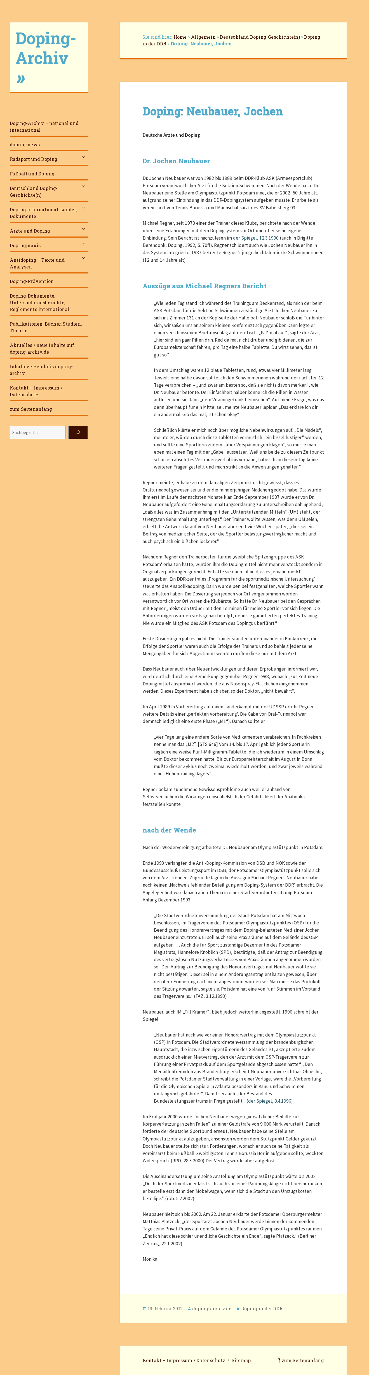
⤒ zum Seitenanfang (301, 1360)
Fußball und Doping (32, 174)
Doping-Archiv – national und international (44, 126)
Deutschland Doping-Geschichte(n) (34, 191)
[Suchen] (78, 432)
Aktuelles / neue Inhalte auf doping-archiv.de (42, 348)
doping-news (25, 144)
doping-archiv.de (211, 1308)
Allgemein (203, 37)
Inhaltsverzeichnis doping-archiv (41, 369)
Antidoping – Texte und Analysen (37, 263)
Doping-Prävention (32, 281)
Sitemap (241, 1360)
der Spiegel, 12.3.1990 (256, 238)
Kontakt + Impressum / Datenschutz (36, 391)
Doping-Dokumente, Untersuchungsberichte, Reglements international (39, 302)
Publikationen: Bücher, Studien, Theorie (46, 327)
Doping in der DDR (262, 1308)
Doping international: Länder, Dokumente (43, 213)
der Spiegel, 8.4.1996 (269, 1101)
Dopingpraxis (25, 245)
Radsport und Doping (34, 159)
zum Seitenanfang (31, 409)
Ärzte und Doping (30, 231)
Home (180, 37)
